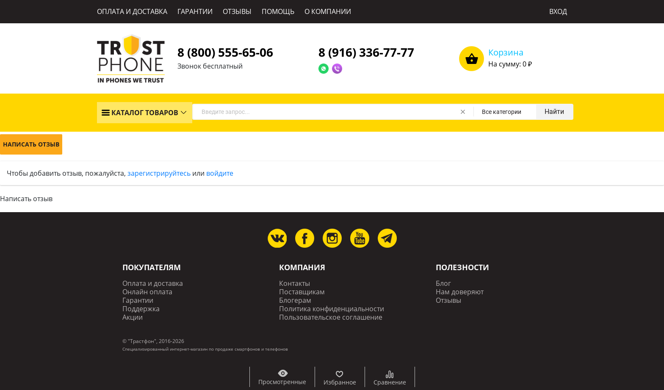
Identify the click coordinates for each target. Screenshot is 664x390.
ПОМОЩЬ (278, 11)
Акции (132, 317)
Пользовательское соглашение (330, 317)
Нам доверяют (460, 292)
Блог (443, 283)
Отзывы (448, 300)
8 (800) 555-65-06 (225, 52)
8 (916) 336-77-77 (366, 52)
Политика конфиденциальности (331, 309)
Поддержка (141, 309)
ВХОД (558, 11)
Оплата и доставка (152, 283)
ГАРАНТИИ (195, 11)
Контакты (294, 283)
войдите (219, 173)
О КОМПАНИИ (327, 11)
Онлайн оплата (147, 292)
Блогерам (295, 300)
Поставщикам (302, 292)
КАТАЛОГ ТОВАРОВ (139, 112)
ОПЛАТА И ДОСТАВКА (132, 11)
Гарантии (137, 300)
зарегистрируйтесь (159, 173)
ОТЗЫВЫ (237, 11)
